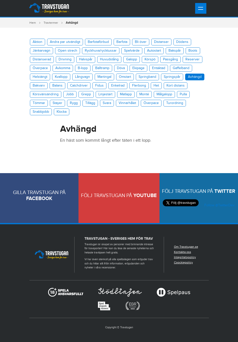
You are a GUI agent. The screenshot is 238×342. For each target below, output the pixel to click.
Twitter (224, 191)
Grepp (86, 94)
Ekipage (138, 68)
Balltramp (102, 68)
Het (156, 86)
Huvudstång (109, 59)
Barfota (121, 42)
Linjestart (105, 94)
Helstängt (40, 77)
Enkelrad (118, 86)
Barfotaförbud (98, 42)
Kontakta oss (182, 252)
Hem (32, 22)
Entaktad (158, 68)
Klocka (62, 112)
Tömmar (39, 103)
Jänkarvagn (41, 51)
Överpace (40, 68)
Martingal (104, 77)
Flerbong (139, 86)
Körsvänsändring (46, 94)
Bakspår (174, 51)
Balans (57, 86)
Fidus (99, 86)
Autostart (154, 51)
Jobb (70, 94)
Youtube (145, 196)
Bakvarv (39, 86)
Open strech (67, 51)
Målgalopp (164, 94)
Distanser (161, 42)
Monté (144, 94)
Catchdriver (79, 86)
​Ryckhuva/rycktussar (101, 51)
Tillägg (90, 103)
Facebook (39, 199)
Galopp (131, 59)
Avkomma (62, 68)
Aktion (37, 42)
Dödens (182, 42)
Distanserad (42, 59)
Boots (192, 51)
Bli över (141, 42)
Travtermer (51, 22)
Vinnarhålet (127, 103)
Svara (107, 103)
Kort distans (175, 86)
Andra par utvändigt (65, 42)
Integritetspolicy (185, 257)
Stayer (57, 103)
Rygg (74, 103)
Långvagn (82, 77)
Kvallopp (61, 77)
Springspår (172, 77)
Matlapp (126, 94)
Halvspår (85, 59)
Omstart (125, 77)
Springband (147, 77)
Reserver (192, 59)
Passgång (170, 59)
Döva (121, 68)
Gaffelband (181, 68)
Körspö (150, 59)
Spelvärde (132, 51)
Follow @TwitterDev (219, 205)
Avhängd (195, 77)
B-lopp (83, 68)
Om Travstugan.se (186, 246)
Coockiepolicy (183, 262)
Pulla (183, 94)
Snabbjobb (41, 112)
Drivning (65, 59)
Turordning (174, 103)
